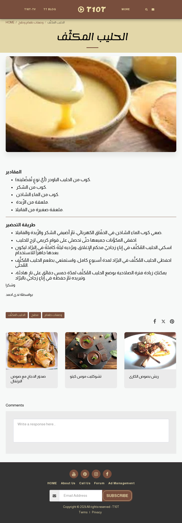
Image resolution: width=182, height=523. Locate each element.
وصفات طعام (53, 315)
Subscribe (117, 496)
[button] (52, 9)
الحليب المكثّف (16, 315)
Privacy (97, 512)
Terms (83, 512)
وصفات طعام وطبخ (31, 22)
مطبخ (35, 315)
